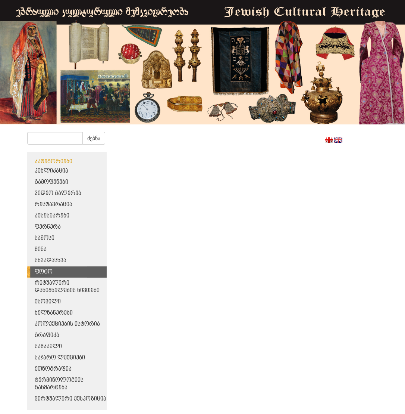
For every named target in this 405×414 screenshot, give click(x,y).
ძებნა (93, 138)
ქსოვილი (48, 302)
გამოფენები (51, 182)
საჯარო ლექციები (60, 358)
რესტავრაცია (53, 204)
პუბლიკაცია (51, 171)
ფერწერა (48, 227)
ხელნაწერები (54, 313)
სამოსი (44, 238)
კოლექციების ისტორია (67, 324)
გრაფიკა (47, 335)
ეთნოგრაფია (53, 369)
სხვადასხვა (50, 260)
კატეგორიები (53, 161)
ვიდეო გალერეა (58, 193)
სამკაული (48, 346)
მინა (41, 249)
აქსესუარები (52, 216)
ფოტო (44, 272)
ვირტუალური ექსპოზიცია (70, 399)
